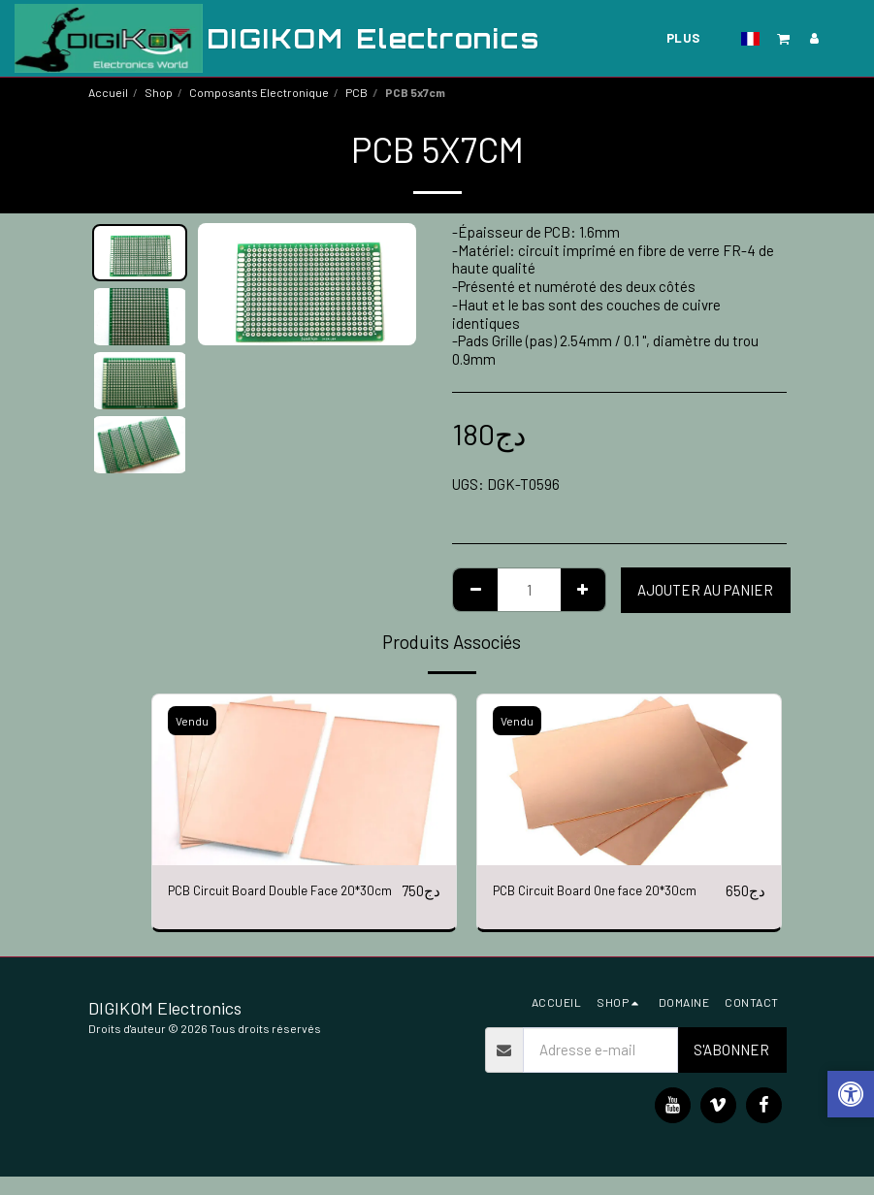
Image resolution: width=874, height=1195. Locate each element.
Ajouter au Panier (705, 589)
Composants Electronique (259, 92)
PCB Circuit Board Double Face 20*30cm (265, 902)
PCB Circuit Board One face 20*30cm (609, 891)
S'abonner (731, 1068)
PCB (356, 92)
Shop (159, 92)
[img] (304, 779)
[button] (663, 38)
